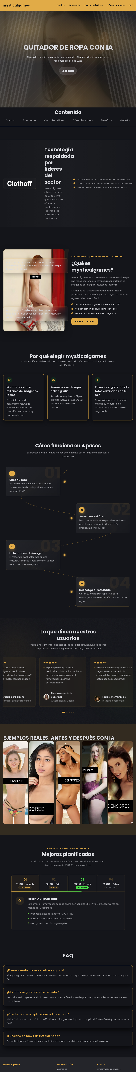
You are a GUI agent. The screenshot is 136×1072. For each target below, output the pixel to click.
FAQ (131, 5)
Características (93, 5)
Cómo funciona (116, 5)
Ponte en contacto (84, 321)
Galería (125, 120)
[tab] (25, 883)
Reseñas (106, 120)
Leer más (68, 71)
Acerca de (74, 5)
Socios (61, 5)
